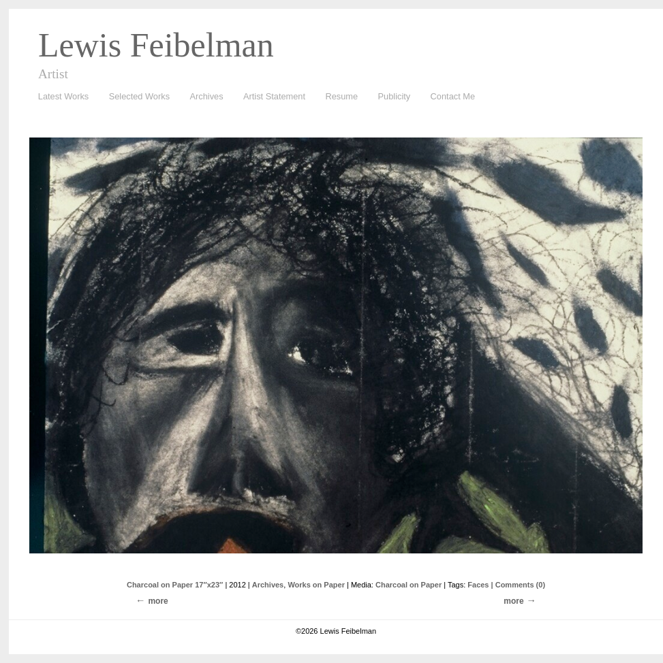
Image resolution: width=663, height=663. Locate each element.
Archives (203, 97)
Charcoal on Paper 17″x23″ (175, 585)
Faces (478, 585)
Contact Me (453, 96)
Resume (341, 96)
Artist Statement (274, 96)
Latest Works (60, 97)
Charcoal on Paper (408, 585)
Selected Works (139, 96)
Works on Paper (316, 585)
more (513, 601)
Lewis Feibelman (156, 45)
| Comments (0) (518, 585)
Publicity (394, 96)
